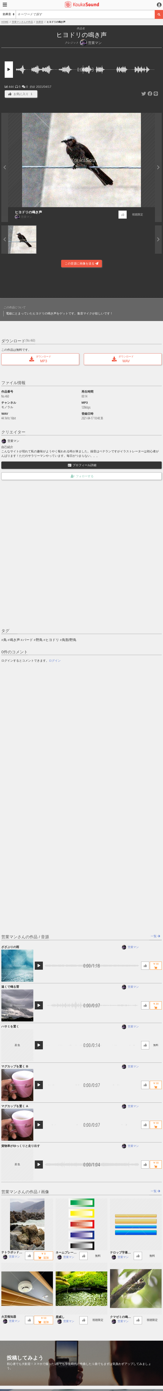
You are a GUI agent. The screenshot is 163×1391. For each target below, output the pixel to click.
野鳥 (39, 640)
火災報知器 (8, 1316)
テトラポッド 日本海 (11, 1253)
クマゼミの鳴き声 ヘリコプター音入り (120, 1317)
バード (28, 640)
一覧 (155, 936)
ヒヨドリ (52, 640)
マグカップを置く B (14, 1066)
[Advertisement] (81, 284)
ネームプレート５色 (66, 1253)
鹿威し (60, 1317)
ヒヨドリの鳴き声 (28, 212)
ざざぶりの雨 (10, 947)
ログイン (55, 660)
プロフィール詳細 (82, 465)
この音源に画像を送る (81, 263)
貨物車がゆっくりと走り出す (20, 1146)
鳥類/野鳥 (69, 640)
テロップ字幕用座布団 (120, 1253)
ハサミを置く (10, 1026)
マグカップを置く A (14, 1106)
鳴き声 (15, 640)
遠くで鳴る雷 (10, 986)
